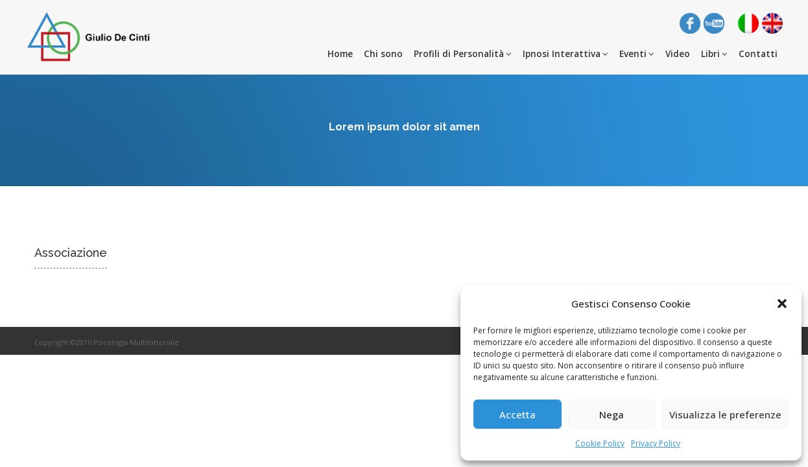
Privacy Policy (655, 443)
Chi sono (383, 54)
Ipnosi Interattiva (565, 54)
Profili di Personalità (463, 54)
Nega (611, 414)
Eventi (636, 54)
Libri (714, 54)
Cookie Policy (599, 443)
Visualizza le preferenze (725, 414)
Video (677, 54)
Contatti (758, 54)
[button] (782, 303)
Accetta (517, 414)
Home (340, 54)
